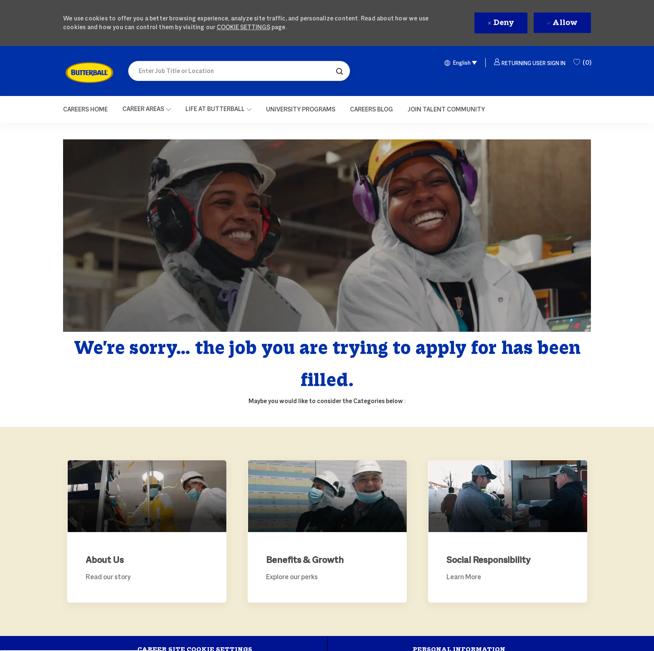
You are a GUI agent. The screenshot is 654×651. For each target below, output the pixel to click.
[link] (89, 72)
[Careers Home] (85, 109)
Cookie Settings (243, 27)
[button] (339, 71)
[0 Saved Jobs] (582, 62)
